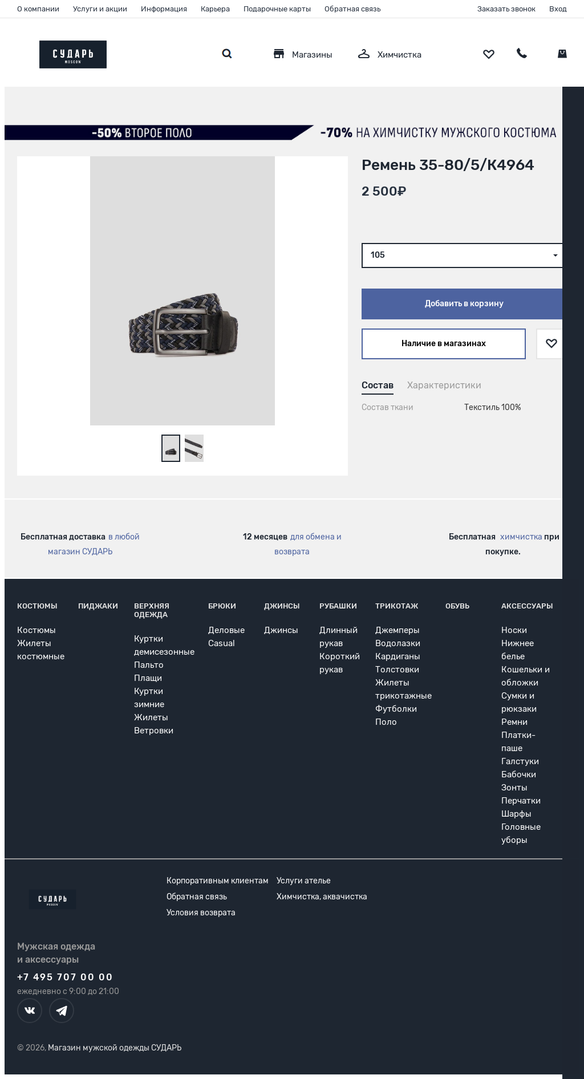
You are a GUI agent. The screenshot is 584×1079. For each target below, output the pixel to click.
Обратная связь (352, 9)
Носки (514, 630)
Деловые (226, 630)
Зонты (514, 787)
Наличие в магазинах (444, 343)
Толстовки (397, 669)
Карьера (215, 9)
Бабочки (518, 774)
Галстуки (520, 761)
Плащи (148, 678)
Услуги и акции (100, 9)
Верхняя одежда (151, 610)
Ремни (514, 722)
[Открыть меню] (17, 51)
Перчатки (521, 801)
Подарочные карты (277, 9)
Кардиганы (397, 656)
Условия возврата (201, 913)
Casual (221, 643)
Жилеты (151, 717)
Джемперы (397, 630)
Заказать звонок (506, 9)
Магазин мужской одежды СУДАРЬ (114, 1048)
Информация (164, 9)
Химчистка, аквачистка (322, 897)
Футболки (396, 709)
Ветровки (153, 730)
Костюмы (37, 606)
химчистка (521, 537)
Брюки (222, 606)
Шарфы (516, 814)
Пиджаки (98, 606)
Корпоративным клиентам (218, 881)
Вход (558, 9)
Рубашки (338, 606)
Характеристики (444, 385)
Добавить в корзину (464, 304)
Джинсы (282, 606)
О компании (38, 9)
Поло (386, 722)
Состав (378, 385)
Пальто (149, 665)
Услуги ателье (304, 881)
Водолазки (397, 643)
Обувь (457, 606)
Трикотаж (396, 606)
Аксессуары (527, 606)
